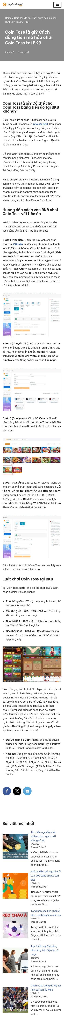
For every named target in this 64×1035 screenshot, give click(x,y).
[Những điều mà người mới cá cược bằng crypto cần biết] (15, 886)
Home (8, 18)
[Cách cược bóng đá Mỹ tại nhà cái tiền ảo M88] (15, 1000)
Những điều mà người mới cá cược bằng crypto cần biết (46, 875)
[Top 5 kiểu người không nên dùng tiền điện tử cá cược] (15, 961)
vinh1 (11, 52)
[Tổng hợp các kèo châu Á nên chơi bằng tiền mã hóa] (15, 925)
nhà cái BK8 (40, 123)
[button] (57, 5)
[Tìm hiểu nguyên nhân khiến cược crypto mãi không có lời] (15, 847)
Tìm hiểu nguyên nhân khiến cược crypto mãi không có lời (43, 836)
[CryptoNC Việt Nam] (13, 4)
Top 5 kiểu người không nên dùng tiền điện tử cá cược (44, 950)
